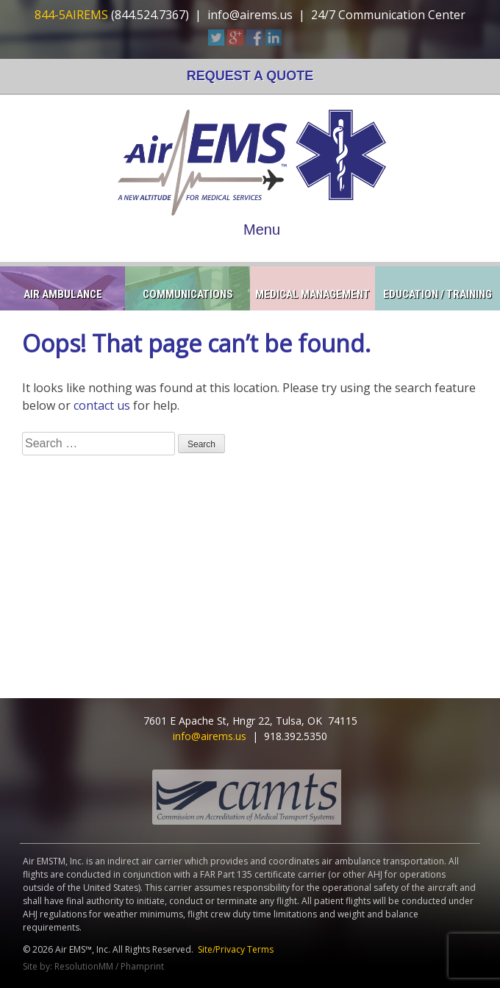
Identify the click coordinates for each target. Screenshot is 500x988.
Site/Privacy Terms (236, 949)
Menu (261, 229)
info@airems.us (250, 15)
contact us (102, 405)
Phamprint (142, 966)
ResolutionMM (83, 966)
